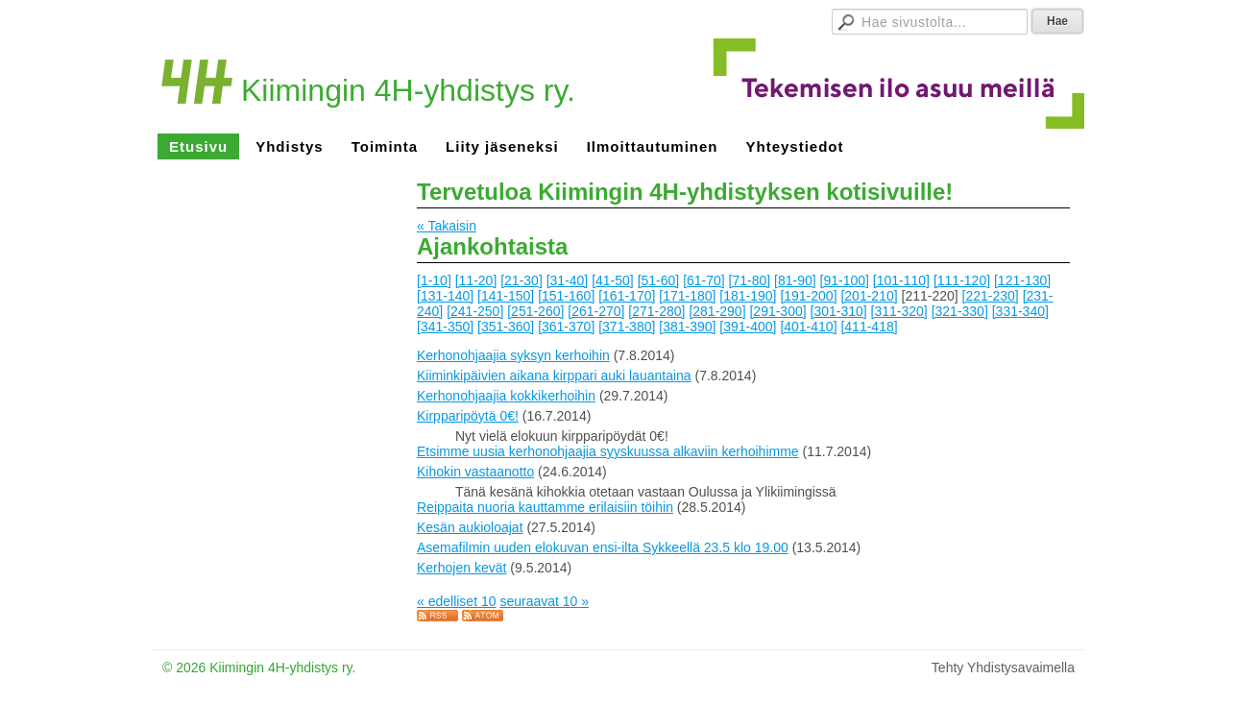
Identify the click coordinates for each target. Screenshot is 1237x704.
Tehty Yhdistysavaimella (1003, 667)
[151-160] (566, 295)
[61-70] (704, 280)
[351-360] (505, 326)
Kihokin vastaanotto (475, 471)
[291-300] (777, 311)
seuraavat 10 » (544, 601)
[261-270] (596, 311)
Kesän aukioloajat (470, 527)
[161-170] (626, 295)
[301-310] (839, 311)
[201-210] (868, 295)
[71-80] (750, 280)
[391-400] (747, 326)
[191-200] (808, 295)
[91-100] (844, 280)
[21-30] (521, 280)
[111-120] (962, 280)
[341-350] (445, 326)
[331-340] (1020, 311)
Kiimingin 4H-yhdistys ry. (408, 90)
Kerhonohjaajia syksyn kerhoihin (513, 355)
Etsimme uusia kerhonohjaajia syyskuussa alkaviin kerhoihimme (608, 451)
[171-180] (687, 295)
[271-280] (656, 311)
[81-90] (795, 280)
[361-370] (566, 326)
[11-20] (476, 280)
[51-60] (659, 280)
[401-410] (808, 326)
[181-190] (747, 295)
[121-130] (1022, 280)
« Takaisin (446, 225)
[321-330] (960, 311)
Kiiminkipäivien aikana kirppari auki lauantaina (554, 375)
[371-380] (626, 326)
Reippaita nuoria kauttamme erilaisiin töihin (545, 507)
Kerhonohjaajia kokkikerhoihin (506, 395)
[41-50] (613, 280)
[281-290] (717, 311)
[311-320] (899, 311)
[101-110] (901, 280)
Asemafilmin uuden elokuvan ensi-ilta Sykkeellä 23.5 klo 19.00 (602, 547)
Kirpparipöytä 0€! (468, 416)
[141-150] (505, 295)
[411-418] (868, 326)
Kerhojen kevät (461, 567)
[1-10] (434, 280)
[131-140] (445, 295)
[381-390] (687, 326)
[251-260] (535, 311)
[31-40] (567, 280)
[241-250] (475, 311)
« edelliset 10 (457, 601)
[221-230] (990, 295)
